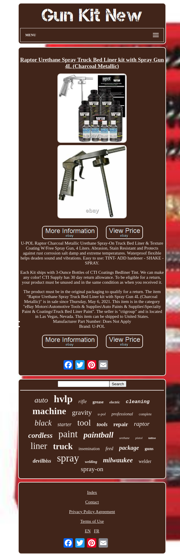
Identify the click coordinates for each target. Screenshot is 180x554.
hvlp (63, 398)
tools (102, 424)
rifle (82, 401)
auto (41, 400)
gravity (82, 412)
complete (145, 414)
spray (68, 458)
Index (92, 492)
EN (88, 531)
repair (120, 424)
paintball (98, 434)
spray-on (92, 469)
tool (84, 422)
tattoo (152, 438)
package (129, 448)
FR (96, 531)
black (42, 423)
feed (109, 448)
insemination (88, 449)
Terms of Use (92, 521)
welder (145, 461)
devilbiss (42, 461)
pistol (138, 438)
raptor (142, 423)
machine (49, 411)
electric (114, 402)
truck (63, 446)
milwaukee (118, 460)
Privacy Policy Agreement (92, 511)
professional (122, 414)
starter (64, 424)
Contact (92, 502)
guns (149, 448)
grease (98, 402)
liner (39, 446)
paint (68, 434)
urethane (124, 438)
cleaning (138, 402)
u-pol (102, 414)
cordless (40, 435)
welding (91, 461)
